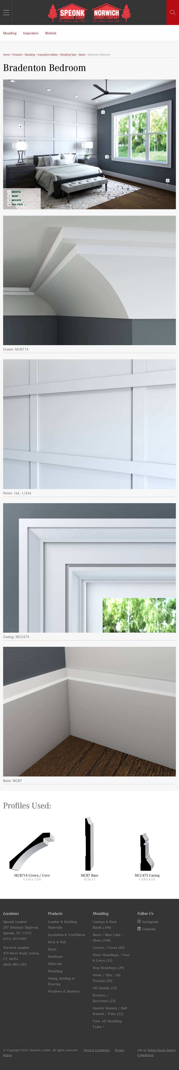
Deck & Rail (57, 941)
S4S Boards (105, 987)
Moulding (9, 32)
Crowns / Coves (108, 947)
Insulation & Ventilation (66, 934)
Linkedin (149, 928)
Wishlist (50, 32)
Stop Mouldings (108, 967)
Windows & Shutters (64, 991)
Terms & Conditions (96, 1050)
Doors (52, 949)
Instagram (150, 921)
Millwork (55, 963)
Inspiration (31, 32)
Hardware (55, 956)
